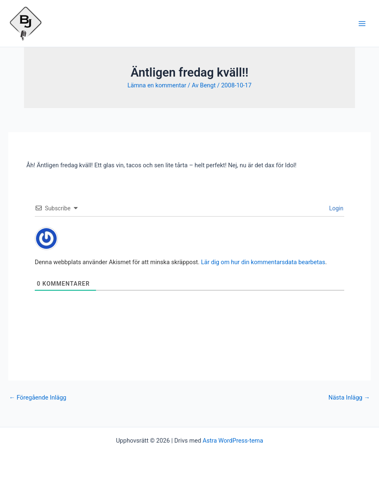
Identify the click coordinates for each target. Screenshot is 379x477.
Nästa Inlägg (349, 398)
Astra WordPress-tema (233, 440)
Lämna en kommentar (156, 85)
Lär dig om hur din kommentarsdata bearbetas (263, 262)
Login (335, 208)
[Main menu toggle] (362, 23)
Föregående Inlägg (37, 398)
